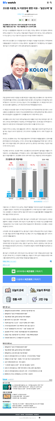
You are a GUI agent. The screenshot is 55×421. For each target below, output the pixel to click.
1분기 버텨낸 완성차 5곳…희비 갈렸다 (15, 362)
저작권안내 (36, 414)
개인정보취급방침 (29, 414)
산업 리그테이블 (7, 392)
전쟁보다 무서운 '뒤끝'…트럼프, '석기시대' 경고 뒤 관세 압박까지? (22, 359)
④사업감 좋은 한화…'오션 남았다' (21, 396)
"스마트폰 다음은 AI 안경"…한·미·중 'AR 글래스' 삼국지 (19, 365)
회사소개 (17, 414)
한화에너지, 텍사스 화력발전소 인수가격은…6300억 (19, 374)
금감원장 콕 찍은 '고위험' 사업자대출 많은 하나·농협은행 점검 (21, 332)
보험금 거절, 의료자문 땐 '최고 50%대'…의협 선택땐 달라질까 (21, 335)
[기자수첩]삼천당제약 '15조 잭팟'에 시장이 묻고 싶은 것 (19, 326)
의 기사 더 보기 (9, 261)
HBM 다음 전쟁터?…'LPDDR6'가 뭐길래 (22, 405)
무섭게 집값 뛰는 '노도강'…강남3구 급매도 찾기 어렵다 (19, 323)
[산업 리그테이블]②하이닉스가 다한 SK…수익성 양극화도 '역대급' (22, 356)
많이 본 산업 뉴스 (7, 343)
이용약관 (22, 414)
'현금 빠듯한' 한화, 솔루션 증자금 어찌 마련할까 (17, 317)
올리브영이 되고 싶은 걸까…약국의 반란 (15, 320)
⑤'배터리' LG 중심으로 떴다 (19, 394)
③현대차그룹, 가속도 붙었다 (19, 398)
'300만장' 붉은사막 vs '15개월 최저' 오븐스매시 (17, 338)
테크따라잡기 (6, 402)
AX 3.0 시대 (6, 383)
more (50, 380)
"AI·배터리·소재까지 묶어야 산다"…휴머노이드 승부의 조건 (27, 387)
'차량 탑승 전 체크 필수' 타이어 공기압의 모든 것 (24, 407)
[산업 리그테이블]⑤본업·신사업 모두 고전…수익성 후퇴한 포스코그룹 (23, 371)
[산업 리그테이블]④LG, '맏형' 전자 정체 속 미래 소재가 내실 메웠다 (23, 368)
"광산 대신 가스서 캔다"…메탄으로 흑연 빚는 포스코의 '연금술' (28, 404)
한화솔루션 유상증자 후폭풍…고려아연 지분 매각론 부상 (20, 311)
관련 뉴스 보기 (6, 265)
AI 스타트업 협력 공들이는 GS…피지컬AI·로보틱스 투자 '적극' (27, 385)
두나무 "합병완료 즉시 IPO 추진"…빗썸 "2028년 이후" (19, 329)
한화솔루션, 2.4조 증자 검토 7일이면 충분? (16, 353)
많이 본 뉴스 (6, 307)
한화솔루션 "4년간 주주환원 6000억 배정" (16, 314)
